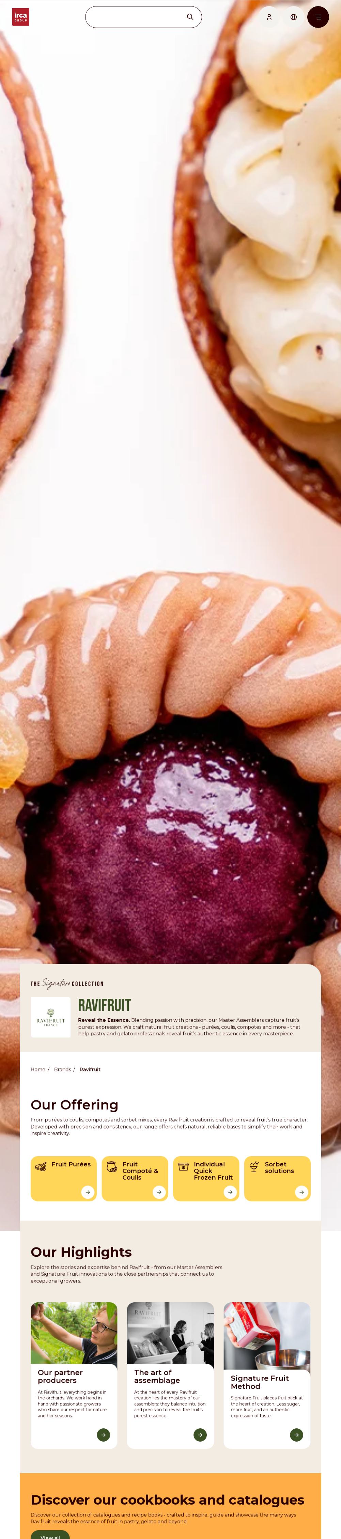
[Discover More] (104, 1427)
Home (38, 1064)
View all (50, 1530)
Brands (63, 1064)
